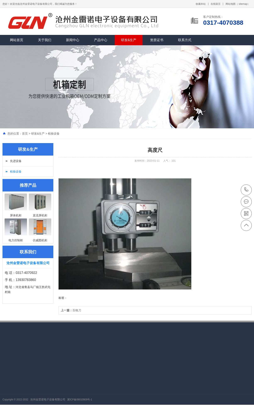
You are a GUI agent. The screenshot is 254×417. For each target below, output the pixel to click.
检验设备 (54, 133)
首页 (25, 133)
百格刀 (71, 310)
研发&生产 (129, 40)
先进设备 (16, 161)
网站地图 (231, 3)
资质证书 (156, 40)
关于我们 (44, 40)
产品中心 (100, 40)
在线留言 (216, 3)
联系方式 (184, 40)
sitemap (243, 3)
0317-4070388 (246, 189)
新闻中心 (72, 40)
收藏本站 (201, 3)
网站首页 (16, 40)
